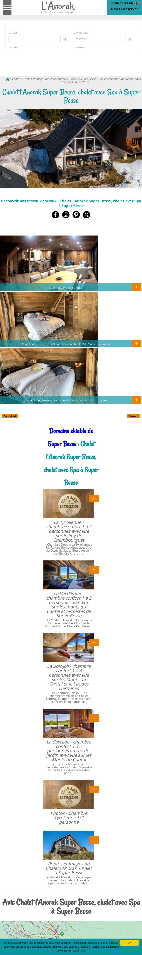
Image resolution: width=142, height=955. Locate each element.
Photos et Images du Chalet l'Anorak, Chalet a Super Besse (59, 79)
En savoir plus (77, 950)
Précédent (10, 416)
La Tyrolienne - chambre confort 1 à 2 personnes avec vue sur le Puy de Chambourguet (68, 531)
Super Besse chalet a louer (65, 287)
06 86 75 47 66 (122, 3)
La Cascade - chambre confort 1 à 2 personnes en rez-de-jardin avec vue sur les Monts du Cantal (68, 751)
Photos (16, 79)
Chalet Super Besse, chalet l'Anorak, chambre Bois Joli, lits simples (66, 400)
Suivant (133, 416)
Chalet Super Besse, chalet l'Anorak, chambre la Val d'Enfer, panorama (66, 344)
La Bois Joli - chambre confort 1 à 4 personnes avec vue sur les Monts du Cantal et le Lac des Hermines (69, 677)
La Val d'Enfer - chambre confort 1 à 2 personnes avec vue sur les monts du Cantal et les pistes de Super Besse (68, 604)
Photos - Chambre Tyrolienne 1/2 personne (68, 817)
